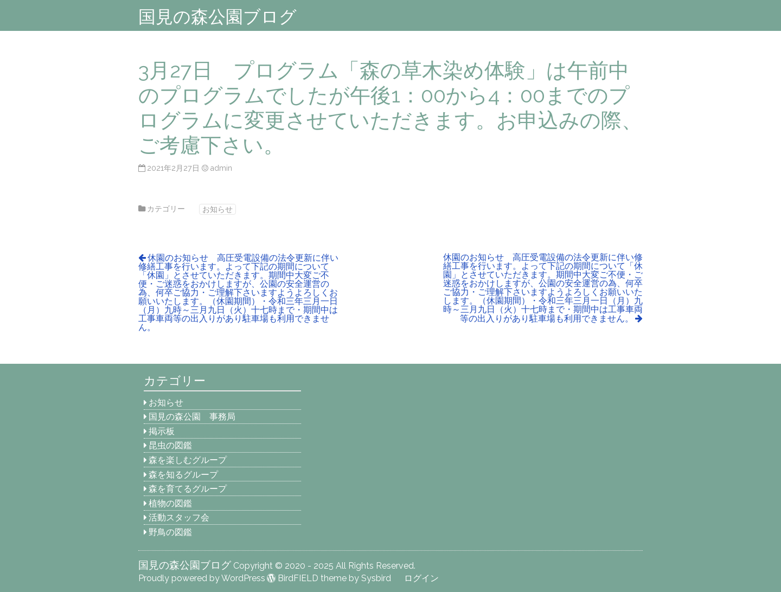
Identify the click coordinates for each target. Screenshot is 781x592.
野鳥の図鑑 (170, 532)
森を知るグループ (183, 474)
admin (221, 167)
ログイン (421, 578)
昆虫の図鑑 (170, 445)
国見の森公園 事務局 (192, 416)
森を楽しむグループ (188, 460)
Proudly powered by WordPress (201, 578)
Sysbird (376, 578)
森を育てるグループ (188, 489)
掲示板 (162, 431)
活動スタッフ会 (179, 517)
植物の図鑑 (170, 503)
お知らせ (217, 209)
